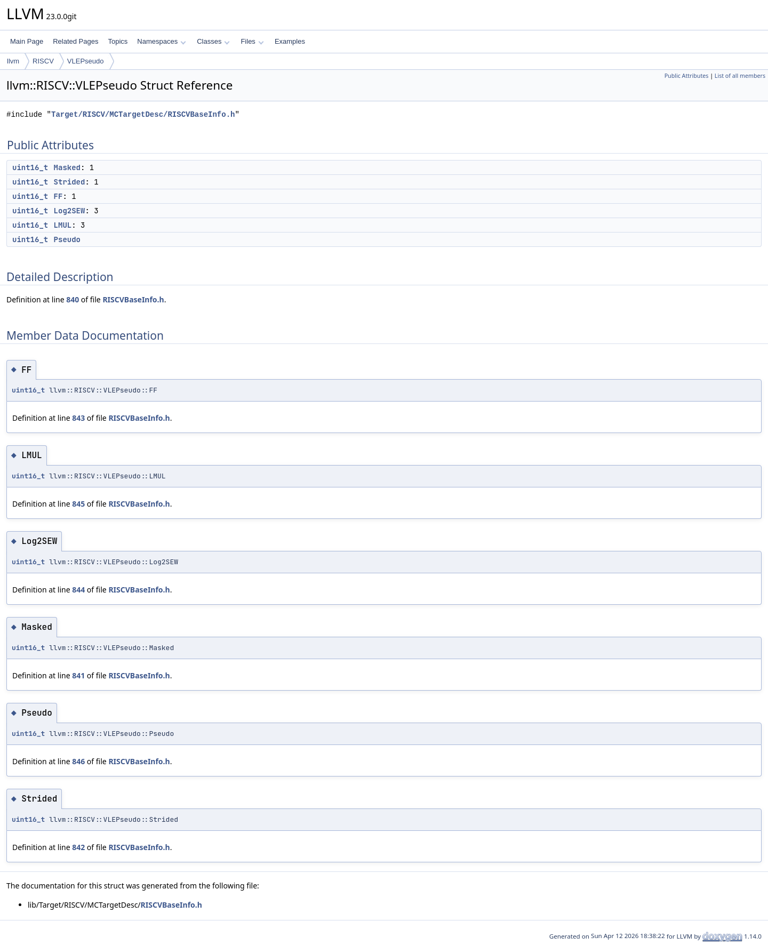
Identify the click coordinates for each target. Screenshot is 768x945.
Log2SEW (69, 210)
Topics (117, 41)
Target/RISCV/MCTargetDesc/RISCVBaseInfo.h (143, 114)
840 (72, 299)
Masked (67, 167)
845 (78, 504)
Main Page (26, 41)
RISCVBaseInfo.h (133, 299)
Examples (290, 41)
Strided (69, 182)
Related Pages (75, 41)
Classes (213, 41)
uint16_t (30, 167)
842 (78, 847)
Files (252, 41)
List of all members (740, 75)
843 (78, 418)
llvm (13, 61)
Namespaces (161, 41)
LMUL (63, 225)
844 (78, 589)
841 (78, 675)
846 (78, 761)
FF (58, 196)
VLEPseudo (85, 61)
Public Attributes (687, 75)
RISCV (43, 61)
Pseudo (67, 239)
